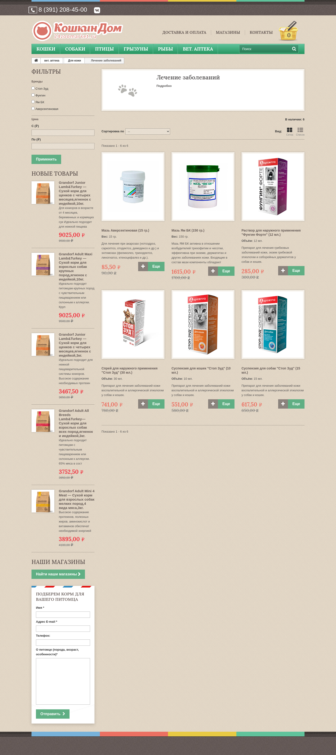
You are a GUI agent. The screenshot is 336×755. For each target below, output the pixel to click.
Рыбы (165, 49)
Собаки (75, 49)
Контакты (261, 32)
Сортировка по (113, 131)
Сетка (289, 131)
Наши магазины (58, 562)
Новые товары (55, 173)
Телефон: (43, 635)
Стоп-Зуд (41, 88)
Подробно (164, 86)
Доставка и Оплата (184, 32)
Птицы (104, 49)
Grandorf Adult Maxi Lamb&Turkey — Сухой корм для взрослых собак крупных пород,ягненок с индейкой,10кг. (75, 266)
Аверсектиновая (46, 109)
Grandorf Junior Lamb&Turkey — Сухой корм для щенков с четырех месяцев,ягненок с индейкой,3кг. (75, 344)
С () (35, 126)
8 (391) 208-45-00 (62, 9)
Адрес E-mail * (46, 621)
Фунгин (40, 95)
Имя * (40, 607)
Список (300, 131)
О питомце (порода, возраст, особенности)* (57, 652)
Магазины (228, 32)
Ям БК (39, 102)
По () (36, 139)
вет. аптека (198, 49)
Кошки (45, 49)
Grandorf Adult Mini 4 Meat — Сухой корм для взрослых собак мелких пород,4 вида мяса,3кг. (76, 499)
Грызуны (136, 49)
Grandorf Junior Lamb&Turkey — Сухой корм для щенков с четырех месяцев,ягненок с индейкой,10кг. (75, 193)
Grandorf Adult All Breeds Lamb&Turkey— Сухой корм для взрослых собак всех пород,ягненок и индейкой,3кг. (76, 423)
